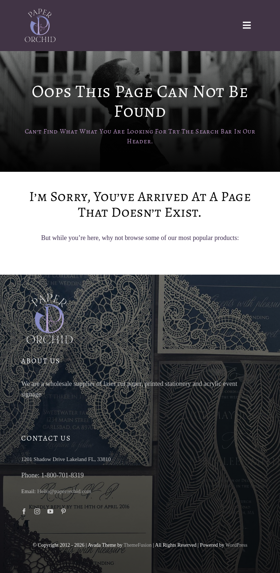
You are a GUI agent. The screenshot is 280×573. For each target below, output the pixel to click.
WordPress (236, 545)
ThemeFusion (138, 545)
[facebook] (24, 511)
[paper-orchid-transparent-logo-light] (39, 10)
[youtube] (50, 511)
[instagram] (37, 511)
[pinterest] (63, 511)
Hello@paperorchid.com (64, 491)
